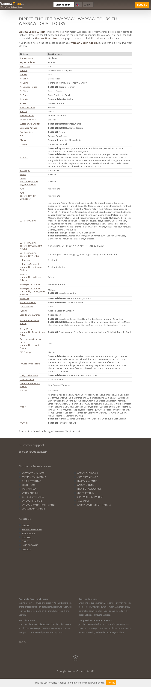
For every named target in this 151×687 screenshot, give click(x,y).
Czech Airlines (26, 132)
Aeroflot (23, 70)
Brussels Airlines (28, 119)
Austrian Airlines (27, 107)
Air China (24, 91)
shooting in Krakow (115, 632)
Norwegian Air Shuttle (30, 284)
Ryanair (23, 310)
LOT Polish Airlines (29, 220)
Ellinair (23, 140)
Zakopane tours (111, 603)
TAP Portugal (26, 352)
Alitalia (23, 103)
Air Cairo (24, 82)
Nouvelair (24, 298)
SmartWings (26, 329)
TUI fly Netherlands (29, 375)
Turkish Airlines (27, 379)
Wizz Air (23, 406)
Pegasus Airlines (28, 302)
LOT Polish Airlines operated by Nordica (29, 254)
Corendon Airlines (28, 127)
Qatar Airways (26, 306)
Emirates (24, 144)
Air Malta (24, 99)
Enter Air (24, 157)
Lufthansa (25, 260)
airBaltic (23, 74)
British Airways (27, 115)
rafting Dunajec (104, 611)
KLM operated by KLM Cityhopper (28, 195)
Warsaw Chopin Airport (32, 31)
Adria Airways (26, 58)
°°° (22, 643)
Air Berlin (24, 78)
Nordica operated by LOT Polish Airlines (31, 277)
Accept (111, 682)
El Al (22, 136)
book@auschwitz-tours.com (33, 451)
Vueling (23, 390)
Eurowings (25, 170)
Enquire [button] (142, 4)
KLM (22, 188)
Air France (24, 95)
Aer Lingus (25, 66)
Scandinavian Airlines (30, 314)
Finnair (23, 174)
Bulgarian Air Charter (30, 123)
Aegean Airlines (27, 62)
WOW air (24, 422)
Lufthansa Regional (29, 264)
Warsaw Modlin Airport (84, 42)
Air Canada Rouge (28, 86)
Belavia (23, 111)
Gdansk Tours (44, 624)
